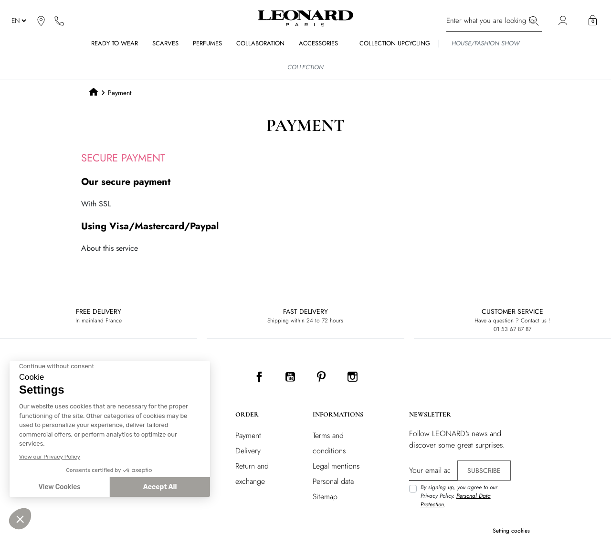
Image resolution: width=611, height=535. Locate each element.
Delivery (248, 450)
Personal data (333, 481)
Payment (248, 435)
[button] (593, 20)
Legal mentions (336, 465)
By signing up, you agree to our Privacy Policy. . (459, 496)
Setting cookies (511, 530)
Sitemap (325, 496)
